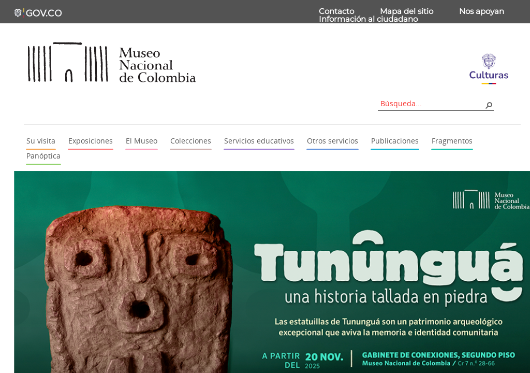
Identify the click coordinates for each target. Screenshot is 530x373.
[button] (488, 104)
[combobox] (432, 103)
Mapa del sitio (406, 11)
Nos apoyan (481, 11)
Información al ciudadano (368, 19)
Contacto (336, 11)
